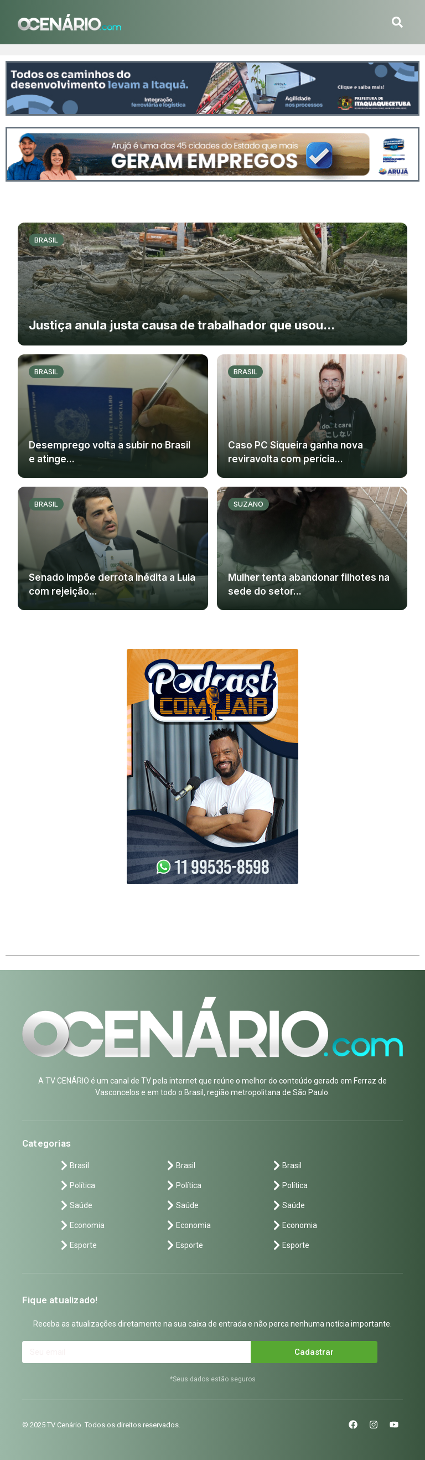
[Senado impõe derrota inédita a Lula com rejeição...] (113, 548)
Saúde (75, 1205)
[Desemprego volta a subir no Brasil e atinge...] (113, 416)
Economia (82, 1225)
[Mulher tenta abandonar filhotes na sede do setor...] (312, 548)
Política (77, 1185)
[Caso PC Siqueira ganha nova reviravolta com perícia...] (312, 416)
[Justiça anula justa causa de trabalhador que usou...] (212, 284)
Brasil (46, 239)
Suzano (248, 503)
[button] (397, 22)
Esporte (78, 1245)
